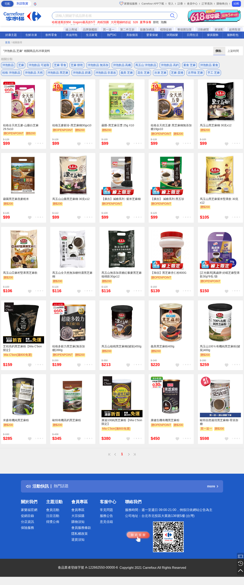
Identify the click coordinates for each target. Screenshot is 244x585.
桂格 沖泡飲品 (11, 73)
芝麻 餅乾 (77, 65)
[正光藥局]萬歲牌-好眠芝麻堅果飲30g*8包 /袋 (220, 275)
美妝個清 (132, 34)
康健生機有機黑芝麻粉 (165, 421)
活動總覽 (203, 29)
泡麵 (163, 22)
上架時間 (233, 50)
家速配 (219, 29)
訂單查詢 (207, 3)
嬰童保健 (152, 34)
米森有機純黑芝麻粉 (16, 421)
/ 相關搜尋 (16, 42)
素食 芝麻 (189, 65)
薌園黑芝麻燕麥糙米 (16, 200)
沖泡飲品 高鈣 (170, 65)
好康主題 (11, 34)
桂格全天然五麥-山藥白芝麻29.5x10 (21, 128)
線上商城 (71, 29)
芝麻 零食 (60, 65)
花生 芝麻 (143, 73)
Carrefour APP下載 (152, 3)
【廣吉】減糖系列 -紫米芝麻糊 (121, 200)
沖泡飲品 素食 (209, 65)
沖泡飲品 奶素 (82, 73)
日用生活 (192, 34)
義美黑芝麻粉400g (162, 347)
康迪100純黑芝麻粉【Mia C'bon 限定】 (121, 423)
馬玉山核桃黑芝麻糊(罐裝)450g (121, 347)
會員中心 (192, 3)
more (212, 487)
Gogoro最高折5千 (84, 22)
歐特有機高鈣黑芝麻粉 (66, 421)
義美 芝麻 (127, 73)
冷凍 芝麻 (160, 73)
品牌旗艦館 (90, 29)
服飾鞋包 (232, 34)
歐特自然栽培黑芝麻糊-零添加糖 (219, 423)
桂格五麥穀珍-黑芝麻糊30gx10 (71, 126)
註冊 (180, 3)
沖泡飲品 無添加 (98, 65)
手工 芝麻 (214, 73)
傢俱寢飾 (212, 34)
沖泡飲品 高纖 (122, 65)
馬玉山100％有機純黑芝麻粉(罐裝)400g (220, 349)
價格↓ (219, 50)
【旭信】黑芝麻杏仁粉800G (168, 274)
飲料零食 (51, 34)
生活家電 (91, 34)
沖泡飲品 (8, 65)
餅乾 (156, 22)
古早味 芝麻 (195, 73)
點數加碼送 (147, 29)
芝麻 (21, 65)
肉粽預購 (103, 22)
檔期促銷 (166, 29)
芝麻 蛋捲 (177, 73)
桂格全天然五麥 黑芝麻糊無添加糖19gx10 (171, 128)
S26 (135, 22)
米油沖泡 (71, 34)
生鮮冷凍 (31, 34)
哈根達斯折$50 (61, 22)
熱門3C (111, 34)
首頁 (7, 42)
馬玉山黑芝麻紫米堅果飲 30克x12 (219, 202)
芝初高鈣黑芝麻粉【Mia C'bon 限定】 (22, 349)
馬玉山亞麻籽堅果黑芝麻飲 (20, 274)
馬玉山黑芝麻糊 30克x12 (215, 126)
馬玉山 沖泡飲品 (145, 65)
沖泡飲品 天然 (34, 73)
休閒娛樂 (172, 34)
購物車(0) (222, 3)
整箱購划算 (184, 29)
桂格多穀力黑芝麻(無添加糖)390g (68, 349)
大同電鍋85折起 (121, 22)
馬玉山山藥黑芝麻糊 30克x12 (71, 200)
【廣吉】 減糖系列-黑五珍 (167, 200)
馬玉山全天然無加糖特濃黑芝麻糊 (72, 275)
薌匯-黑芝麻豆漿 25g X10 (117, 126)
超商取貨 (235, 29)
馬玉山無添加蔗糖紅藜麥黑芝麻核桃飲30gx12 (121, 275)
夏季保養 (145, 22)
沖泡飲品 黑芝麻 (57, 73)
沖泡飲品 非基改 (105, 73)
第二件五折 (127, 29)
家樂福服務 (128, 3)
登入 (170, 3)
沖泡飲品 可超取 (39, 65)
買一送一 (108, 29)
